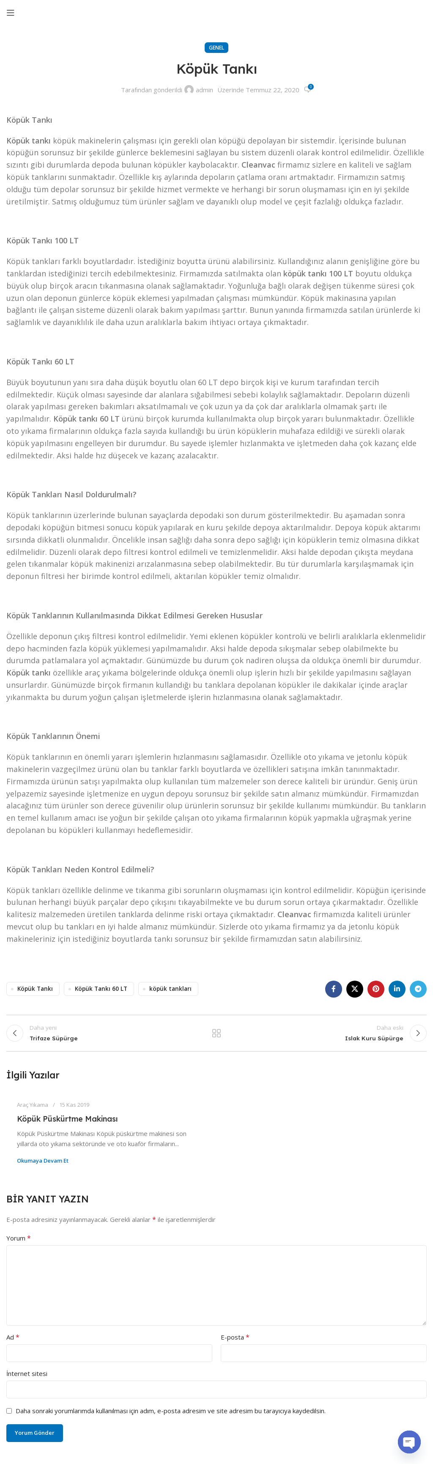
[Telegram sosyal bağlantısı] (418, 989)
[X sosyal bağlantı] (354, 989)
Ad (12, 1342)
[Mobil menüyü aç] (10, 12)
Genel (216, 47)
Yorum (18, 1243)
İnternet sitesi (26, 1378)
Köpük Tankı (35, 989)
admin (204, 89)
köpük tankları (170, 989)
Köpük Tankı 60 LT (101, 989)
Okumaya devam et (43, 1165)
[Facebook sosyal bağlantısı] (333, 989)
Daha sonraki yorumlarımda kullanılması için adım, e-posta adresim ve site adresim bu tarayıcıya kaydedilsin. (171, 1416)
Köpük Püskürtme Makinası (67, 1124)
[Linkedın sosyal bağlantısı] (397, 989)
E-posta (235, 1342)
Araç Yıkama (32, 1110)
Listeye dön (216, 1035)
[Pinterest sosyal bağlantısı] (375, 989)
